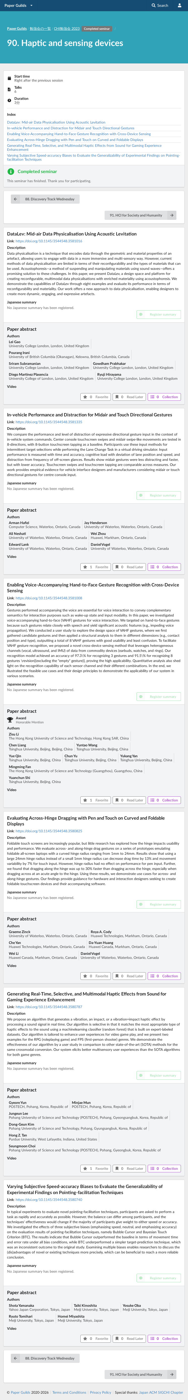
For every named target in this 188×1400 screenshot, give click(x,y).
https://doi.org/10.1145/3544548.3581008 (49, 598)
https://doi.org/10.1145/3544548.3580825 (49, 831)
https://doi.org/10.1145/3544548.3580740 (49, 1199)
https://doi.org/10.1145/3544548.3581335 (49, 422)
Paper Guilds (20, 1392)
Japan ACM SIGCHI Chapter (161, 1392)
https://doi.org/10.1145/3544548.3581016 (49, 241)
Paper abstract (22, 329)
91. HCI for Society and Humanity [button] (143, 215)
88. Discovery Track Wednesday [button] (42, 199)
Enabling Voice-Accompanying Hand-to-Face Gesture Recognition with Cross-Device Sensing (79, 134)
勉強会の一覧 (40, 28)
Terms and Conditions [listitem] (69, 1392)
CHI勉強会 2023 (84, 28)
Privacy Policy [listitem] (100, 1392)
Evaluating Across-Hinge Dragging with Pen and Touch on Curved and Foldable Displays (75, 139)
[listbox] (19, 5)
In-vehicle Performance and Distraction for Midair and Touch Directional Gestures (70, 128)
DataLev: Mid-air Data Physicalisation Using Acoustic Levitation (56, 122)
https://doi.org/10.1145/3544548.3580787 (49, 1007)
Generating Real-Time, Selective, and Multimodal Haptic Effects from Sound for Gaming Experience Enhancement (84, 147)
